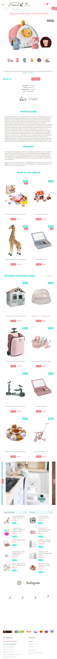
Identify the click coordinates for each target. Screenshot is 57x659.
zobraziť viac (31, 73)
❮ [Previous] (2, 481)
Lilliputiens (31, 87)
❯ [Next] (54, 481)
